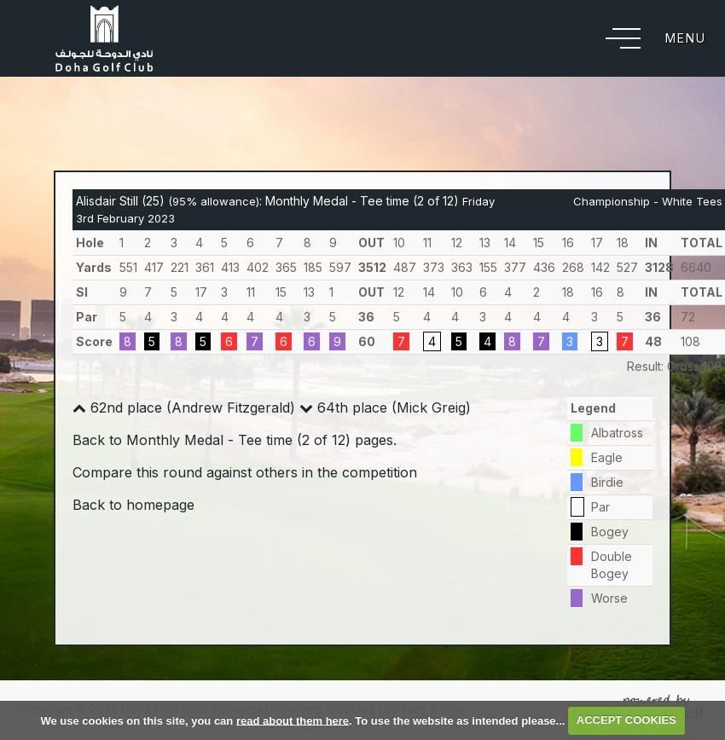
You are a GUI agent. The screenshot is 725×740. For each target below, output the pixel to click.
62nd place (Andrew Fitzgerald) (183, 407)
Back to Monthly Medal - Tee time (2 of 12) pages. (234, 439)
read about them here (292, 720)
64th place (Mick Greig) (385, 407)
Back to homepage (133, 504)
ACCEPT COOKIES (626, 720)
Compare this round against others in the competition (244, 472)
